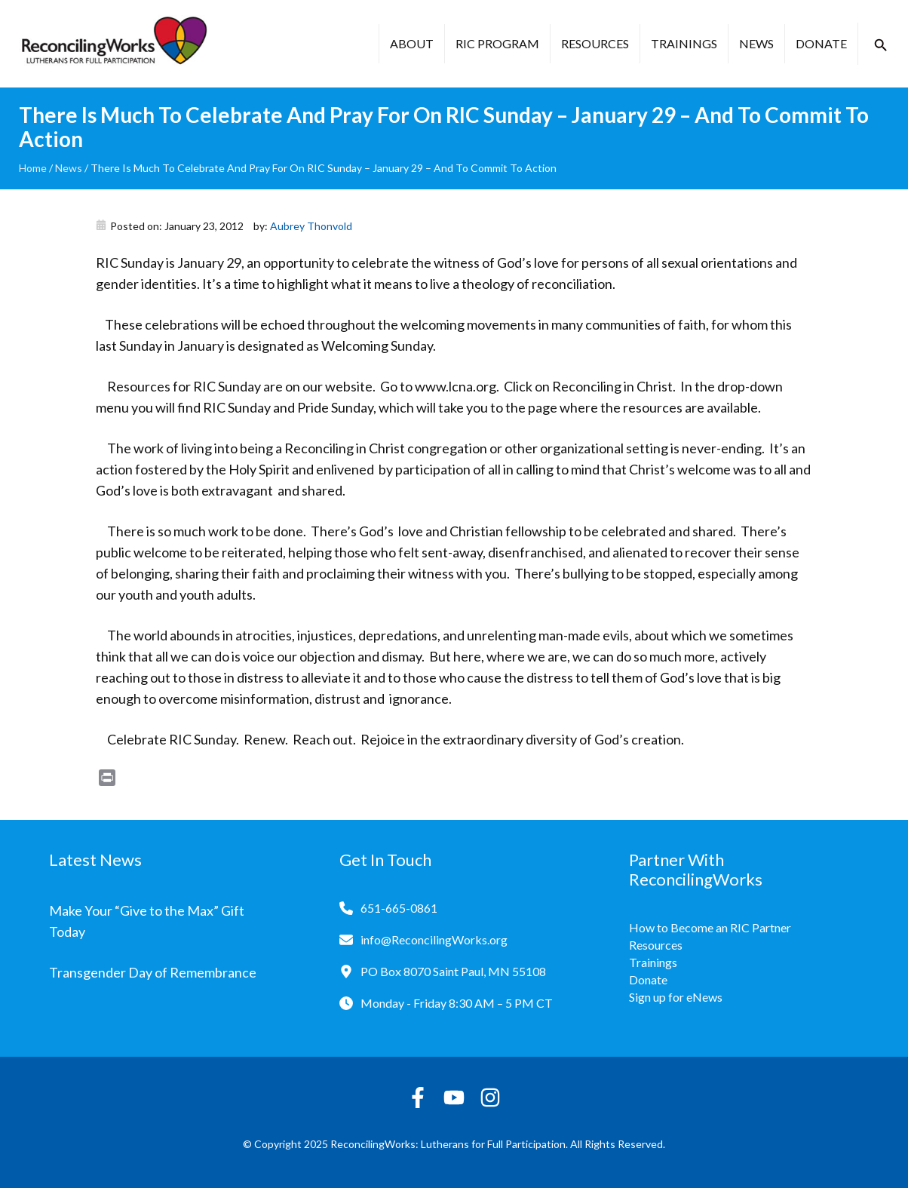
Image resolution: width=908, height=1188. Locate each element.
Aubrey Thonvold (311, 225)
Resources (595, 43)
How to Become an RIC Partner (710, 927)
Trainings (684, 43)
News (756, 43)
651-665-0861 (398, 908)
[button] (880, 45)
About (412, 43)
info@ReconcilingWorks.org (434, 939)
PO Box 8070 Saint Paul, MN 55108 (453, 971)
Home (33, 167)
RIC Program (497, 43)
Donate (821, 43)
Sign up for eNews (675, 997)
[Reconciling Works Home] (113, 43)
